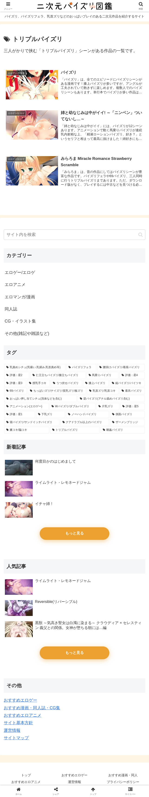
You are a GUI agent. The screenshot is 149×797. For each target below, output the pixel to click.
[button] (140, 234)
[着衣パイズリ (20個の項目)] (132, 391)
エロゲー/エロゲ (20, 272)
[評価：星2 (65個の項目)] (16, 375)
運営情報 (12, 730)
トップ (26, 775)
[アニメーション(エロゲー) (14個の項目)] (26, 406)
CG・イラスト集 (20, 321)
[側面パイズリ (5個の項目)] (127, 414)
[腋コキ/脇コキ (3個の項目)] (26, 430)
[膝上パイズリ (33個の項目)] (96, 383)
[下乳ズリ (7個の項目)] (50, 414)
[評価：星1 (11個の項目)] (19, 414)
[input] (74, 235)
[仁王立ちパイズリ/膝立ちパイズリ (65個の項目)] (58, 375)
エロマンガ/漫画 (20, 297)
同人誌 (11, 309)
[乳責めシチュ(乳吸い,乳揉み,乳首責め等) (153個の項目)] (34, 367)
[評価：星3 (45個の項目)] (15, 383)
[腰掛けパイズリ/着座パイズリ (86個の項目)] (121, 367)
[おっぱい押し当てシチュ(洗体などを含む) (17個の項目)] (40, 398)
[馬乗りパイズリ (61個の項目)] (103, 375)
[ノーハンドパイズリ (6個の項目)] (87, 414)
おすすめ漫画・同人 (123, 775)
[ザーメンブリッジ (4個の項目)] (127, 422)
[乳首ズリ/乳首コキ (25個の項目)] (103, 391)
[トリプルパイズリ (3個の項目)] (75, 430)
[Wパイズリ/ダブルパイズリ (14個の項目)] (72, 406)
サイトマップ (16, 738)
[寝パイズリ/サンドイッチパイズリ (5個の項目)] (31, 422)
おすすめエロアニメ (22, 715)
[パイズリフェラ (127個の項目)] (81, 367)
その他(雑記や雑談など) (27, 333)
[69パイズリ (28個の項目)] (15, 391)
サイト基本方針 (18, 723)
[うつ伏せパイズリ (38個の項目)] (66, 383)
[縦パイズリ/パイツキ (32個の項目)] (127, 383)
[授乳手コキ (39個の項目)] (38, 383)
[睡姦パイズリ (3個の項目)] (123, 430)
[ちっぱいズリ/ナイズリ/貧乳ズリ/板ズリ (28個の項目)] (57, 391)
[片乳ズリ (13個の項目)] (107, 406)
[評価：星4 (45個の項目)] (132, 375)
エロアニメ (15, 284)
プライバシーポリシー (123, 782)
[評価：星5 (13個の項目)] (132, 406)
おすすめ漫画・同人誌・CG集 (32, 708)
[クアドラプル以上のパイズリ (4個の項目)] (84, 422)
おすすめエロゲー (20, 700)
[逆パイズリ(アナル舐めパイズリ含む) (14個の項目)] (111, 398)
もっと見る (74, 533)
